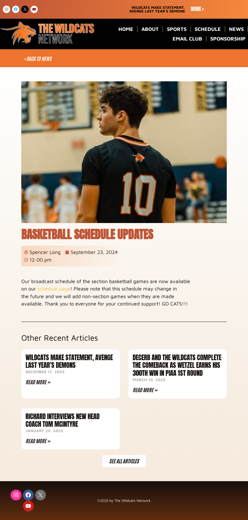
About (150, 29)
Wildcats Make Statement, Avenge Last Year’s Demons (69, 361)
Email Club (187, 39)
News (236, 29)
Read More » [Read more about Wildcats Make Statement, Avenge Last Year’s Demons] (38, 382)
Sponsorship (227, 39)
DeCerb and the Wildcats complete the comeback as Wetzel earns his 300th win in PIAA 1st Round (177, 365)
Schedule (208, 29)
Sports (176, 29)
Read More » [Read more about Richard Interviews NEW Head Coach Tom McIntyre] (38, 441)
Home (125, 29)
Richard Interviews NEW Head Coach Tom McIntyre (62, 420)
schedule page (53, 289)
